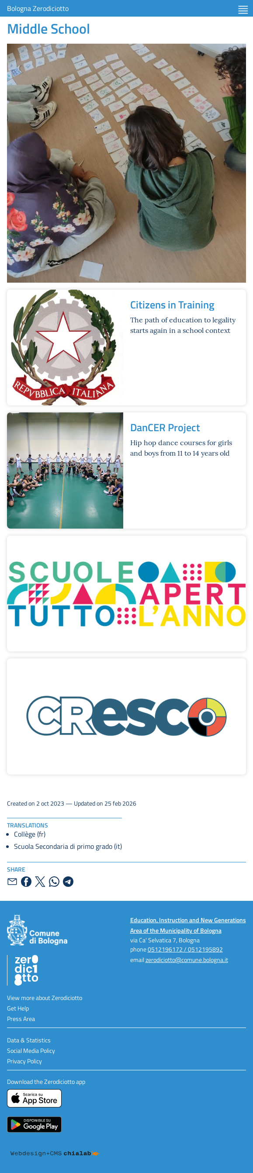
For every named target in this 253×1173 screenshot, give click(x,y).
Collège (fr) (29, 834)
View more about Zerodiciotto (44, 997)
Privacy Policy (24, 1061)
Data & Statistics (29, 1040)
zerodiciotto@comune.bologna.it (187, 959)
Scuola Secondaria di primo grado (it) (68, 846)
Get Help (18, 1008)
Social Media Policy (31, 1050)
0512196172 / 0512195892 (185, 949)
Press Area (21, 1018)
